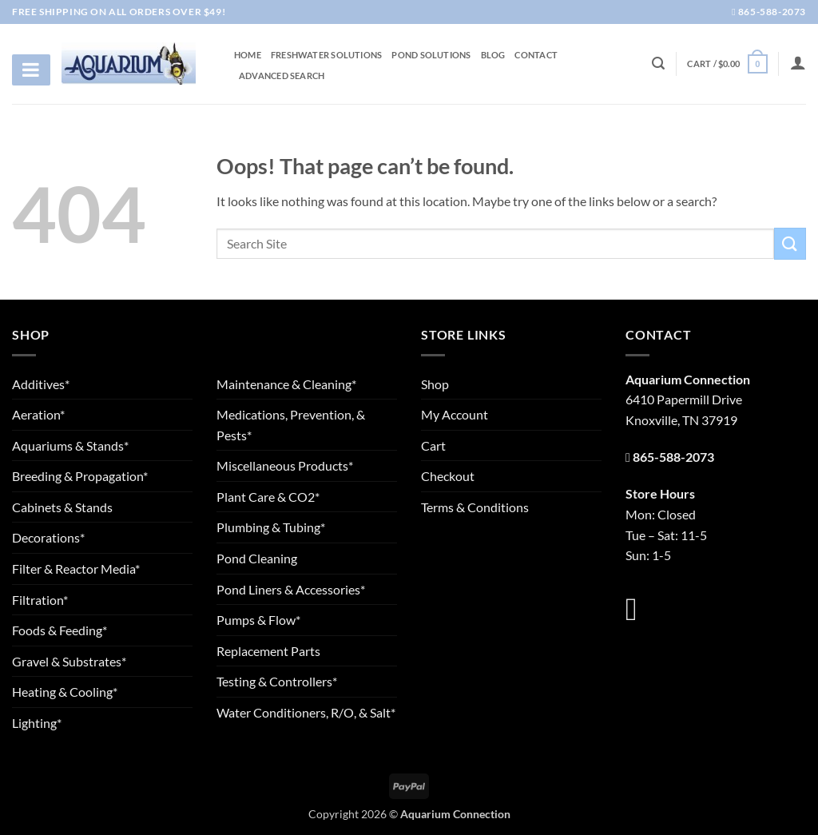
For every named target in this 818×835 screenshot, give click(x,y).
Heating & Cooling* (64, 691)
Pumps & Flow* (258, 619)
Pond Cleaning (256, 558)
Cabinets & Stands (62, 507)
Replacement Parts (268, 650)
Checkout (448, 475)
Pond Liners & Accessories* (290, 589)
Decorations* (48, 537)
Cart (433, 445)
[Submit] (790, 243)
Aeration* (38, 414)
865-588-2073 (769, 12)
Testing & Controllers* (276, 681)
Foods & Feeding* (59, 630)
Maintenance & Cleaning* (286, 384)
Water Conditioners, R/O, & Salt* (305, 712)
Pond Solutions (431, 55)
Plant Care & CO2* (268, 496)
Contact (536, 55)
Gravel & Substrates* (69, 661)
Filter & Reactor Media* (76, 568)
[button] (727, 63)
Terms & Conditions (475, 507)
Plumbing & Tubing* (270, 527)
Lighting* (37, 722)
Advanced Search (281, 76)
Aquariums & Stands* (70, 445)
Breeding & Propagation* (80, 475)
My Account (454, 414)
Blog (493, 55)
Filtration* (40, 599)
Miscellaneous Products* (284, 465)
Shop (435, 384)
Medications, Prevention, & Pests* (290, 425)
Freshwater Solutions (326, 55)
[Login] (798, 62)
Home (247, 55)
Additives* (40, 384)
